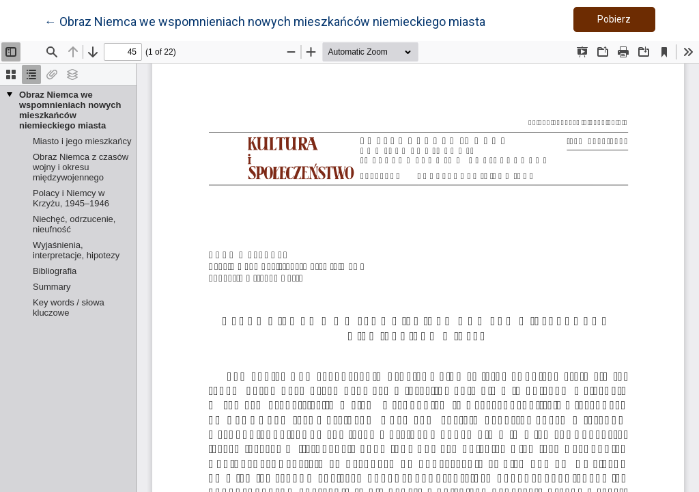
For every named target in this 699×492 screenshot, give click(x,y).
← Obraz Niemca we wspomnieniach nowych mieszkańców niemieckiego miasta (264, 20)
